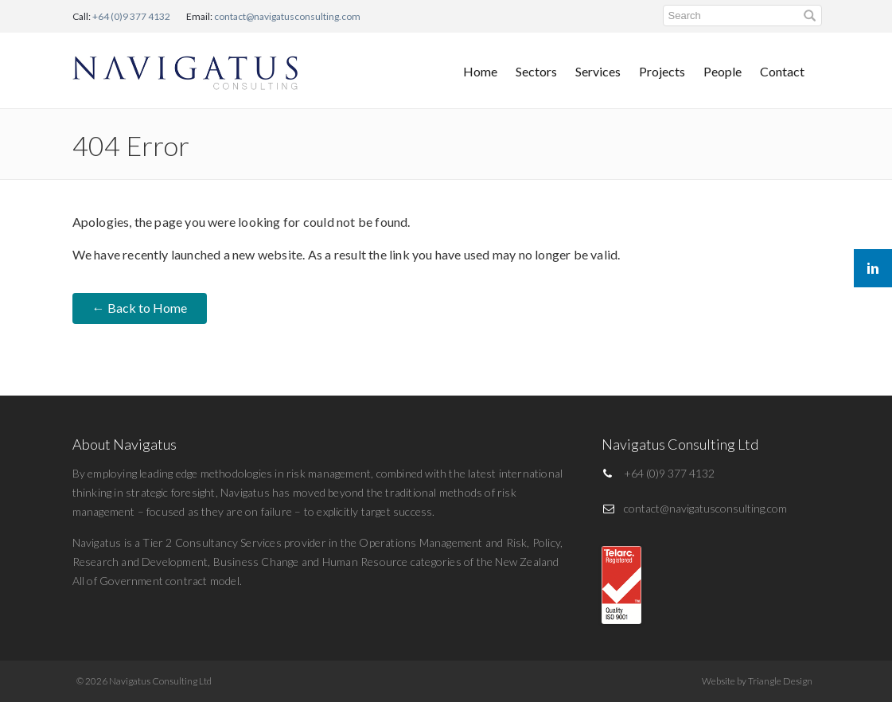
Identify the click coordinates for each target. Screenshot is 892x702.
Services (598, 71)
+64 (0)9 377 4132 (131, 16)
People (722, 71)
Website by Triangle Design (757, 681)
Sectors (536, 71)
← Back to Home (139, 307)
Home (480, 71)
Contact (782, 71)
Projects (662, 71)
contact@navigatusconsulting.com (287, 16)
